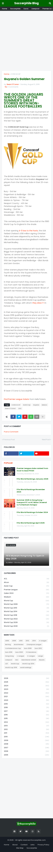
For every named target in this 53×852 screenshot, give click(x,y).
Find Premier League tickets (16, 399)
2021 (26, 696)
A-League (42, 641)
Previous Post (9, 439)
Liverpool (35, 8)
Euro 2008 (27, 648)
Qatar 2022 (26, 593)
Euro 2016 (8, 652)
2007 (26, 747)
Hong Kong (9, 656)
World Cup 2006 (26, 604)
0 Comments (12, 87)
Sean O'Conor (10, 408)
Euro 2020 (19, 652)
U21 (6, 664)
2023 (26, 689)
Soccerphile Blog (26, 3)
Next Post (46, 439)
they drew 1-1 (38, 303)
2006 (7, 641)
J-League (20, 656)
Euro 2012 (38, 648)
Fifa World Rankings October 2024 (32, 512)
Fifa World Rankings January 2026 (32, 479)
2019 (26, 704)
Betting (8, 644)
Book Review (18, 644)
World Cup (26, 600)
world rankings (25, 667)
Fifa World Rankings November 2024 (31, 490)
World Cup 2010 (26, 608)
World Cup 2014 (26, 611)
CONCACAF (15, 74)
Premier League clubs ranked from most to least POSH (32, 469)
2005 (26, 755)
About (14, 844)
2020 (26, 700)
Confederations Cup (13, 648)
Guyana (36, 405)
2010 (20, 641)
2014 (34, 641)
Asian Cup (26, 586)
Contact (24, 844)
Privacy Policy (43, 844)
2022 (26, 693)
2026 (26, 678)
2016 (26, 714)
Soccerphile (15, 8)
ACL (26, 578)
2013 (26, 725)
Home (4, 8)
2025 (26, 682)
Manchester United (29, 660)
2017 (26, 711)
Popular (8, 463)
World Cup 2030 (26, 626)
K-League (31, 656)
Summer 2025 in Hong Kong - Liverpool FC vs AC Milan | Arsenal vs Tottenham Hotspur (32, 502)
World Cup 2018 (26, 615)
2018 (26, 707)
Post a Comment (11, 431)
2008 (14, 641)
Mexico (44, 405)
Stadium (26, 597)
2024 (26, 685)
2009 (26, 740)
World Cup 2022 (26, 619)
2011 (26, 733)
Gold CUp (26, 405)
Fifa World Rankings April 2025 (31, 523)
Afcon (26, 582)
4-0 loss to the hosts (28, 230)
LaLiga (40, 656)
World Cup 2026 (26, 622)
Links (33, 844)
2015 (26, 718)
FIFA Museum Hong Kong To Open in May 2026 (25, 557)
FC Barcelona (31, 652)
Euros (26, 8)
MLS (16, 660)
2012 (27, 641)
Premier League (26, 589)
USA (19, 408)
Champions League (34, 644)
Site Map (19, 848)
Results (41, 660)
